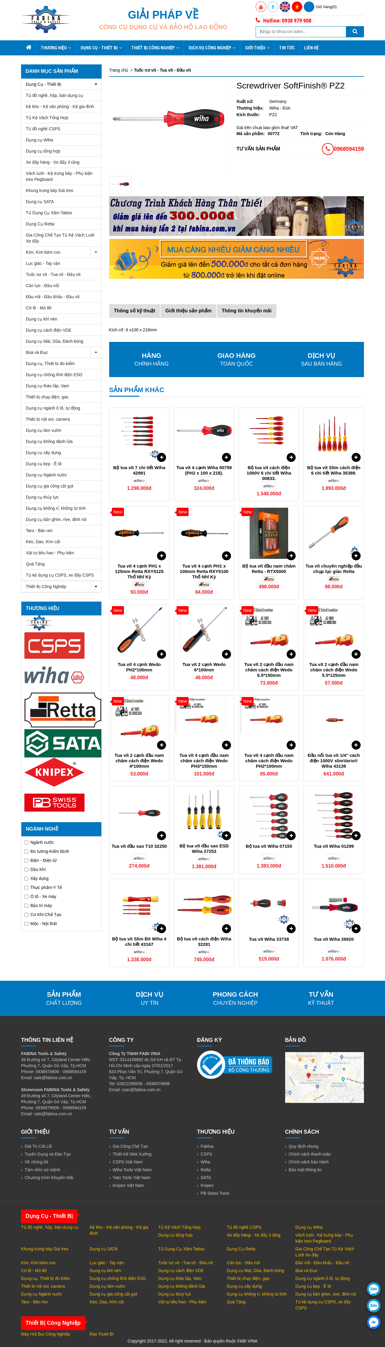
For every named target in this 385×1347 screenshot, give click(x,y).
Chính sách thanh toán (310, 1154)
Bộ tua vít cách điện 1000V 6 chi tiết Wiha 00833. (269, 473)
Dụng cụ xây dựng (43, 452)
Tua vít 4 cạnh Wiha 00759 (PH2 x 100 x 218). (204, 470)
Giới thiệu (257, 48)
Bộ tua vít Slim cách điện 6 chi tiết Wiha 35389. (333, 470)
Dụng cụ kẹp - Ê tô (44, 463)
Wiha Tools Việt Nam (132, 1169)
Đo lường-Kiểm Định (46, 851)
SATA (206, 1177)
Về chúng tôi (36, 1162)
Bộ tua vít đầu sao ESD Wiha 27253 (204, 848)
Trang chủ (118, 70)
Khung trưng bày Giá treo (49, 190)
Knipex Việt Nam (128, 1185)
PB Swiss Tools (215, 1193)
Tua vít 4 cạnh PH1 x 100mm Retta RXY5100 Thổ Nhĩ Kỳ (204, 571)
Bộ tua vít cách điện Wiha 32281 (204, 941)
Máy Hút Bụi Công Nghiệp (45, 1334)
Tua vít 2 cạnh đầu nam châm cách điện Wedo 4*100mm (139, 761)
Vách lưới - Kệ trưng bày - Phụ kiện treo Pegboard (59, 176)
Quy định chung (304, 1146)
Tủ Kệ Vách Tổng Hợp (47, 117)
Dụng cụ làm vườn (43, 430)
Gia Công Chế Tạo (130, 1146)
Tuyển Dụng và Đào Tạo (48, 1154)
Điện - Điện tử (40, 860)
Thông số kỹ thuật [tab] (134, 310)
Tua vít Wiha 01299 (334, 846)
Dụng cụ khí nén (41, 319)
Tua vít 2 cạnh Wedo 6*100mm (204, 667)
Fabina (207, 1146)
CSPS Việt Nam (128, 1162)
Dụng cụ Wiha (39, 140)
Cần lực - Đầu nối (42, 285)
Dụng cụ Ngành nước (46, 474)
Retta (206, 1169)
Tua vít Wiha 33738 (269, 939)
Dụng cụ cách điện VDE (48, 330)
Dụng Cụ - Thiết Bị (101, 48)
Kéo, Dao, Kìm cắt (43, 541)
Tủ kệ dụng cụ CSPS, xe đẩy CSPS (60, 575)
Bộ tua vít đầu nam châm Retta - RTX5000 (269, 568)
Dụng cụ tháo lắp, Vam (47, 385)
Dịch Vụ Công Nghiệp (212, 48)
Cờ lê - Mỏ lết (38, 307)
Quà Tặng (35, 564)
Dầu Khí (35, 869)
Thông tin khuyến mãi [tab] (246, 310)
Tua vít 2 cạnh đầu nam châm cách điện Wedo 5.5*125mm (334, 670)
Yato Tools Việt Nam (132, 1177)
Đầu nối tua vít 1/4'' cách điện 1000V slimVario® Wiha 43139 (334, 761)
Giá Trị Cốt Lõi (38, 1146)
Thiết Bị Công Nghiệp (155, 48)
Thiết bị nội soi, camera (48, 419)
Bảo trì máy (38, 905)
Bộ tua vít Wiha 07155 (269, 846)
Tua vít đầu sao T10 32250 (139, 846)
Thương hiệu (56, 48)
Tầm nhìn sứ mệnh (42, 1169)
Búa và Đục (63, 352)
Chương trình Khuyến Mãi (49, 1177)
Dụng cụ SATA (40, 201)
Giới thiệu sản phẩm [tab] (188, 310)
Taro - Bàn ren (39, 530)
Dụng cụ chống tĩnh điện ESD (54, 374)
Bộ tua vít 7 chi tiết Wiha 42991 (139, 470)
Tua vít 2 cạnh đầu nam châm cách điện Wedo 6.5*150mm (269, 670)
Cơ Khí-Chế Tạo (42, 914)
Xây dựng (36, 878)
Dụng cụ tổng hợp (43, 151)
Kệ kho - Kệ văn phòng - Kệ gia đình (60, 106)
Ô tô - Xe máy (40, 896)
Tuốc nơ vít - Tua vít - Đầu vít (53, 274)
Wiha (205, 1162)
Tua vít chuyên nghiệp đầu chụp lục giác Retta (334, 568)
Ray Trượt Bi (101, 1334)
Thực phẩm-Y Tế (43, 887)
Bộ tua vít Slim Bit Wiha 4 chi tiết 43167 (139, 941)
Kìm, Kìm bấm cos (63, 252)
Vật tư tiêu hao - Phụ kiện (50, 552)
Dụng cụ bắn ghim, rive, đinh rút (56, 519)
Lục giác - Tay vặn (43, 263)
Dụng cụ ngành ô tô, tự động (53, 408)
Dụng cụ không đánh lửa (49, 441)
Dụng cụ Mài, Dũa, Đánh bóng (54, 341)
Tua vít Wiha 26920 (334, 939)
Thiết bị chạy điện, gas (47, 397)
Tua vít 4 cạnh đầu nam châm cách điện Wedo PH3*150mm (204, 761)
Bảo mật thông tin (305, 1169)
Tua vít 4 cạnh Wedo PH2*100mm (139, 667)
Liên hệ (311, 48)
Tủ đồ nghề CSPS (43, 128)
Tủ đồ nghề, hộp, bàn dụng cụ (54, 95)
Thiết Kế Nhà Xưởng (132, 1154)
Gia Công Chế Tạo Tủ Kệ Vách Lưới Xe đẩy (60, 238)
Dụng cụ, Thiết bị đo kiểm (50, 363)
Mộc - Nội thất (40, 923)
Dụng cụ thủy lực (42, 497)
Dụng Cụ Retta (40, 223)
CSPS (206, 1154)
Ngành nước (39, 842)
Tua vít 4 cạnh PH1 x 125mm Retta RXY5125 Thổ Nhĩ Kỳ (139, 571)
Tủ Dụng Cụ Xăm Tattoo (49, 212)
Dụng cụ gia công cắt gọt (49, 486)
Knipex (207, 1185)
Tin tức (287, 48)
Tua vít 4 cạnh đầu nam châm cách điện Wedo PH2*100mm (269, 761)
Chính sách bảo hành (309, 1162)
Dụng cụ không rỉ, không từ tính (56, 508)
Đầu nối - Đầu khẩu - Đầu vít (53, 296)
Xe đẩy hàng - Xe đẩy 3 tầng (52, 162)
